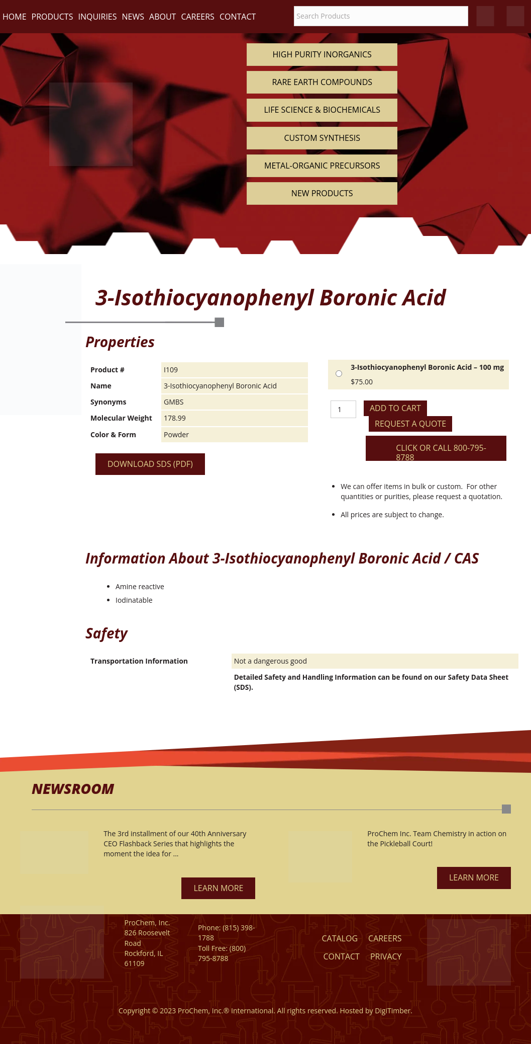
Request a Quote (410, 423)
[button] (218, 888)
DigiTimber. (393, 1010)
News (133, 16)
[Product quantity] (343, 409)
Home (15, 16)
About (162, 16)
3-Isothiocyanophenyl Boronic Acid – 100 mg (427, 367)
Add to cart (395, 408)
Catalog (340, 938)
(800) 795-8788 (222, 953)
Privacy (386, 956)
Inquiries (97, 16)
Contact (238, 16)
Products (52, 16)
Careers (198, 16)
